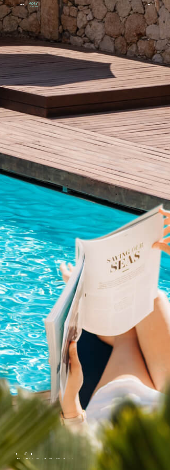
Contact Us (148, 4)
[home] (32, 4)
